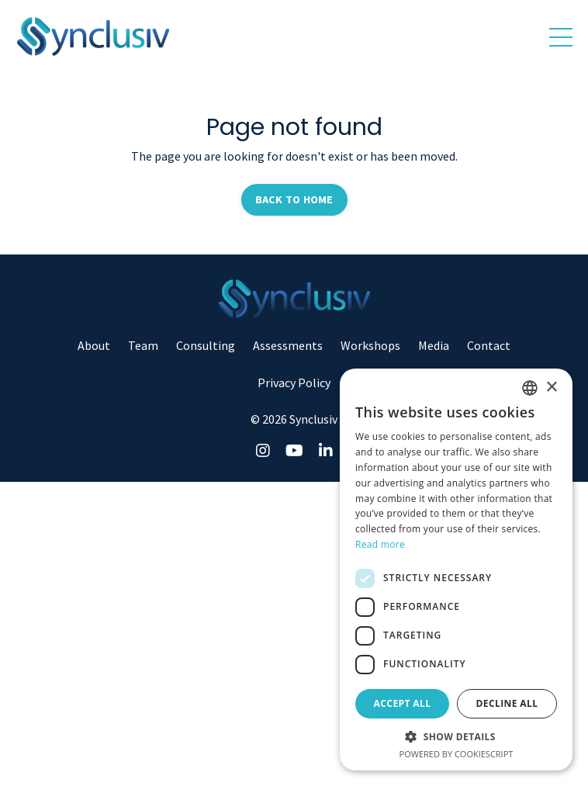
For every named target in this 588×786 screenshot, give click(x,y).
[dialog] (456, 569)
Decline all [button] (507, 703)
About (94, 345)
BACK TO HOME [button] (294, 199)
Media (433, 345)
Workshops (370, 345)
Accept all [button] (402, 703)
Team (143, 345)
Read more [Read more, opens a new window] (380, 544)
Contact (488, 345)
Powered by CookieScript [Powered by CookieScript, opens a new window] (456, 754)
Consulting (205, 345)
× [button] (551, 387)
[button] (456, 736)
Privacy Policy (294, 382)
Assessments (288, 345)
